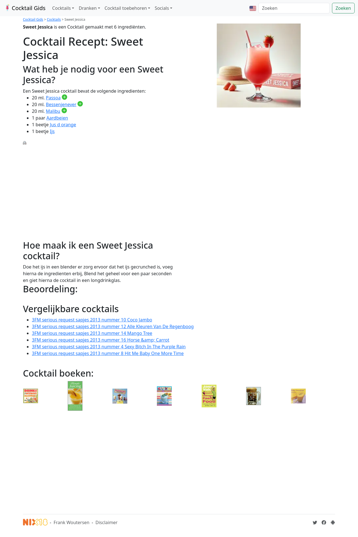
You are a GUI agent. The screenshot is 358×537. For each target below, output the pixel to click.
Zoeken (343, 8)
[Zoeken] (294, 8)
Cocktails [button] (61, 8)
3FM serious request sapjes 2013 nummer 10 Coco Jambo (92, 320)
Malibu (53, 111)
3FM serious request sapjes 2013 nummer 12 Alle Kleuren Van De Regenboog (113, 326)
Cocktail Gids (24, 8)
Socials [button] (162, 8)
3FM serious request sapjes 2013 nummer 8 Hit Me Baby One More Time (108, 353)
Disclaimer (106, 522)
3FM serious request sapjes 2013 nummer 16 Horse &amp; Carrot (100, 340)
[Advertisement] (99, 189)
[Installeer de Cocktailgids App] (333, 522)
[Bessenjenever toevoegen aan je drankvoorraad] (80, 104)
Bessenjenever (61, 104)
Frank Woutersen (71, 522)
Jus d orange (63, 125)
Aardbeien (57, 118)
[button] (252, 8)
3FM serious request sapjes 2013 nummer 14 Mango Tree (92, 333)
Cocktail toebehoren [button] (126, 8)
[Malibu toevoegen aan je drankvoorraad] (64, 111)
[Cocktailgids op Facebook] (324, 522)
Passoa (53, 98)
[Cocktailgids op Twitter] (315, 522)
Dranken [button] (87, 8)
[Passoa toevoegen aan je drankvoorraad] (64, 98)
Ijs (52, 131)
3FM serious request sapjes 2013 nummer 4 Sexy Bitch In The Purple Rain (109, 347)
